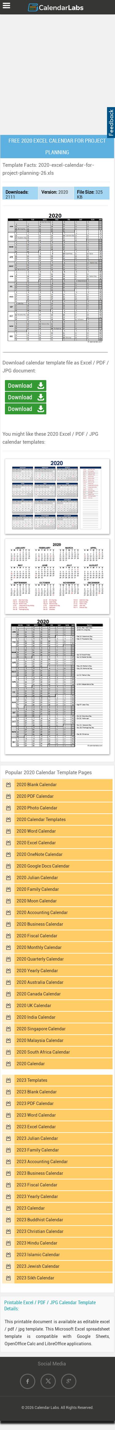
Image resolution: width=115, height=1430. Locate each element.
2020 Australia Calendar (40, 982)
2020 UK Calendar (34, 1005)
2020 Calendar (31, 1063)
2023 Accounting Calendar (42, 1161)
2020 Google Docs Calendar (43, 866)
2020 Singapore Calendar (41, 1028)
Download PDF (20, 398)
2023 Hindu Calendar (37, 1243)
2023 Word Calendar (36, 1115)
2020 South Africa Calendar (43, 1052)
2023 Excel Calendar (36, 1126)
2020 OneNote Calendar (40, 854)
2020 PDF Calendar (35, 796)
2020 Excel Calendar (36, 842)
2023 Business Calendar (40, 1173)
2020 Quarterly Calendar (40, 959)
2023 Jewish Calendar (38, 1266)
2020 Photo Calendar (37, 807)
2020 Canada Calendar (39, 993)
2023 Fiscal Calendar (37, 1184)
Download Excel (20, 386)
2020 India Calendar (36, 1017)
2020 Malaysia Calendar (40, 1040)
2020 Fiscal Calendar (37, 935)
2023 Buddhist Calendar (40, 1219)
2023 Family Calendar (38, 1150)
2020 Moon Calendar (37, 900)
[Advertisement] (57, 73)
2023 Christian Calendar (40, 1231)
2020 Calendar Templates (41, 819)
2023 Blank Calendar (37, 1091)
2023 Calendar (31, 1208)
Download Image (20, 409)
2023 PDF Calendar (35, 1103)
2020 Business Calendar (40, 924)
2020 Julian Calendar (37, 877)
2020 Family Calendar (38, 889)
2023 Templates (32, 1080)
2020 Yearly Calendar (37, 970)
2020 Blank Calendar (37, 784)
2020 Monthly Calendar (39, 947)
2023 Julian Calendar (37, 1138)
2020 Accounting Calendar (42, 912)
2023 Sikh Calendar (35, 1277)
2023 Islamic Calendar (38, 1254)
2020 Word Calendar (36, 831)
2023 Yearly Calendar (37, 1196)
